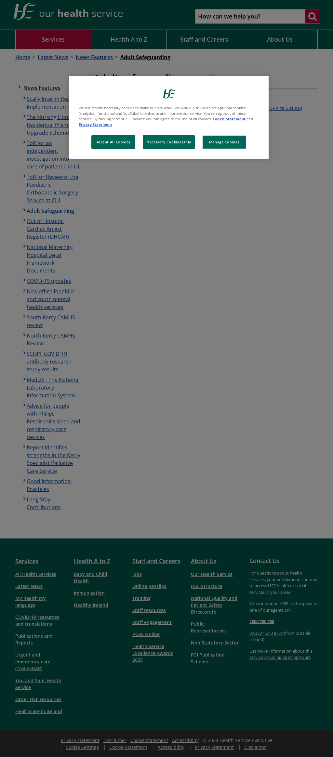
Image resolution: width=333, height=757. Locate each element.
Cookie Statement (229, 118)
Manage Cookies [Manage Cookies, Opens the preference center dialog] (224, 141)
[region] (169, 117)
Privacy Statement (95, 124)
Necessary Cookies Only (168, 141)
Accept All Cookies (113, 141)
